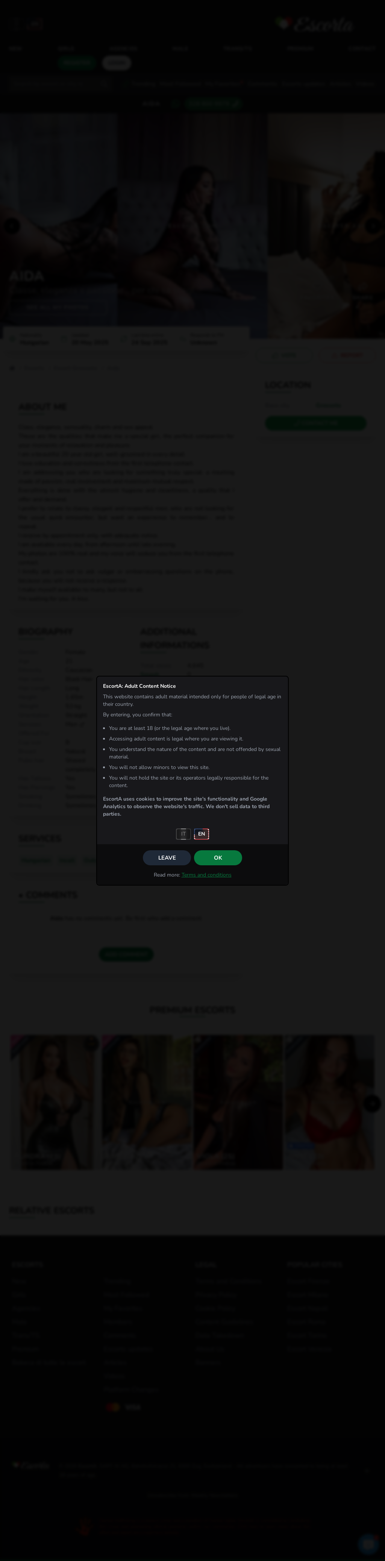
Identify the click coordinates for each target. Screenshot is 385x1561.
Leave (167, 858)
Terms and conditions (207, 874)
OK (218, 858)
